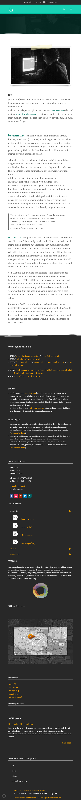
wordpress (13, 691)
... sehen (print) (22, 527)
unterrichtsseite (57, 110)
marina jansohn (29, 393)
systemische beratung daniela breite (49, 362)
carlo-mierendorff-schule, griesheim (27, 373)
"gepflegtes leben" (24, 362)
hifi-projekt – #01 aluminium (20, 724)
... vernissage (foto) (24, 543)
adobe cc (12, 687)
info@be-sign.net (17, 486)
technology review (20, 781)
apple (11, 684)
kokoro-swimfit (34, 359)
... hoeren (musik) (23, 519)
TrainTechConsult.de (51, 356)
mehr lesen (66, 743)
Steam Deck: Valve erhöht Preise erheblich (29, 790)
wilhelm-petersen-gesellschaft (59, 370)
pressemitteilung (18, 433)
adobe (14, 776)
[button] (4, 796)
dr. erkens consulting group (28, 376)
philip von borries (36, 408)
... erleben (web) (23, 535)
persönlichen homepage (26, 114)
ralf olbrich (21, 359)
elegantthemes (14, 697)
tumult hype (13, 694)
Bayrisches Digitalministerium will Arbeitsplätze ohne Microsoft (37, 798)
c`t (13, 765)
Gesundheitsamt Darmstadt (28, 356)
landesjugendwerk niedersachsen (30, 370)
